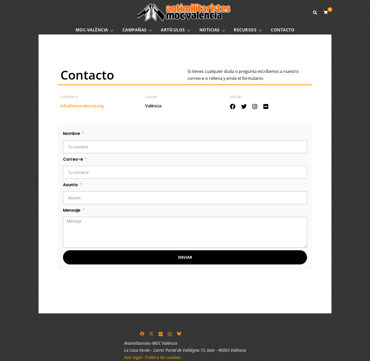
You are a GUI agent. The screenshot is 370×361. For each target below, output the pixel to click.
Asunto (71, 185)
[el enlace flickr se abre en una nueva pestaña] (161, 333)
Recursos (245, 30)
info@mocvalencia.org (82, 106)
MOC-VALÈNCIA (92, 30)
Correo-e (73, 159)
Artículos (173, 30)
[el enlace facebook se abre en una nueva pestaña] (142, 333)
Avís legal (133, 357)
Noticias (209, 30)
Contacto (282, 30)
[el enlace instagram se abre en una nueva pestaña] (170, 333)
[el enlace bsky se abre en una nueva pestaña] (179, 333)
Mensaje (72, 210)
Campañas (135, 30)
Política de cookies (163, 357)
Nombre (72, 133)
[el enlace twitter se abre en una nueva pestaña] (151, 333)
